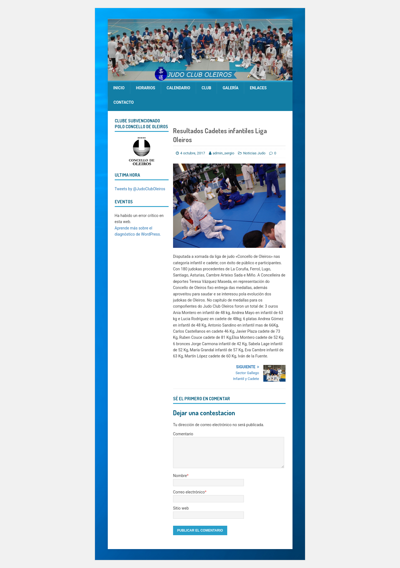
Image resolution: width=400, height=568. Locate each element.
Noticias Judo (254, 153)
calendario (178, 88)
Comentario (183, 434)
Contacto (124, 102)
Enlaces (258, 88)
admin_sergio (223, 153)
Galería (230, 88)
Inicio (119, 88)
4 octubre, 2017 (192, 153)
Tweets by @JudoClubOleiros (140, 189)
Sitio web (181, 508)
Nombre (180, 475)
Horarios (145, 88)
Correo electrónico (189, 492)
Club (206, 88)
